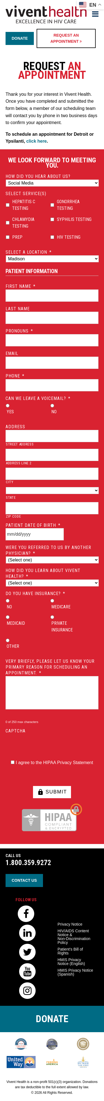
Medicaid (16, 623)
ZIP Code (13, 516)
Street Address (20, 444)
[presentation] (48, 745)
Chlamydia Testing (23, 223)
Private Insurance (62, 627)
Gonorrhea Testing (68, 205)
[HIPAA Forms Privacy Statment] (12, 762)
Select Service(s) (26, 193)
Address (15, 426)
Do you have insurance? (35, 593)
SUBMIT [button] (52, 792)
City (10, 482)
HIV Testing (68, 237)
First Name (20, 286)
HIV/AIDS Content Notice (74, 937)
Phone (15, 376)
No (54, 411)
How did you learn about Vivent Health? (43, 573)
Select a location (29, 252)
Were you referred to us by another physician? (48, 550)
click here (36, 141)
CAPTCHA (16, 731)
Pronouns (19, 331)
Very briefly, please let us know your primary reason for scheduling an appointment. (50, 667)
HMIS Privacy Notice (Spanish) (75, 972)
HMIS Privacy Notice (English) (71, 962)
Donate (20, 38)
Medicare (60, 606)
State (11, 497)
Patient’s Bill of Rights (70, 951)
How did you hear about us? (38, 176)
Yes (10, 411)
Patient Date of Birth (33, 525)
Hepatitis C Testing (23, 205)
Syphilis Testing (74, 219)
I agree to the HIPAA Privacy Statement (54, 762)
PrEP (17, 237)
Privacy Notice (70, 924)
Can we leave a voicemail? (38, 398)
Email (12, 353)
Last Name (18, 308)
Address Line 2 (18, 463)
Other (13, 646)
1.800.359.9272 (28, 863)
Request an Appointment (66, 38)
